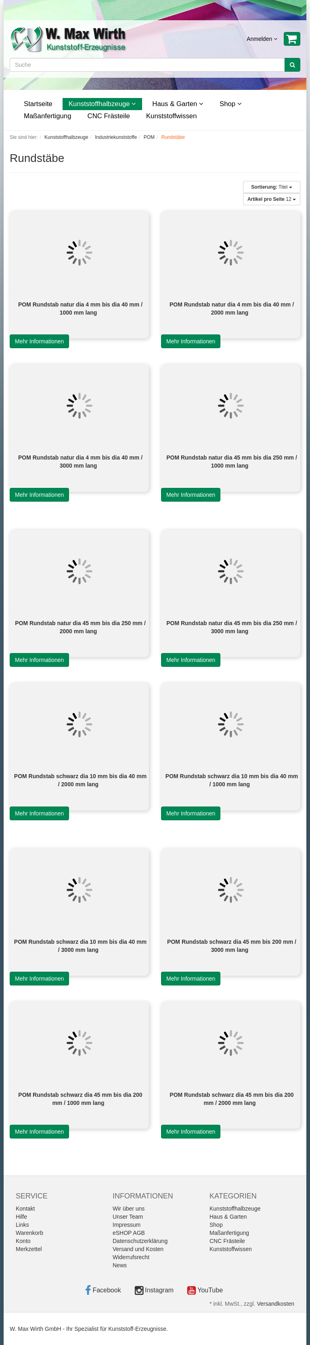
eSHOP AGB (129, 1233)
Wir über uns (129, 1208)
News (120, 1265)
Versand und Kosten (138, 1249)
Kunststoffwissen (171, 116)
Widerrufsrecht (131, 1257)
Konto (23, 1241)
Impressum (126, 1225)
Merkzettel (29, 1249)
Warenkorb (29, 1233)
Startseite (38, 104)
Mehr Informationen (39, 341)
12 (271, 199)
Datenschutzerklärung (140, 1241)
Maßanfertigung (47, 116)
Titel (271, 187)
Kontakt (25, 1208)
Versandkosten (275, 1303)
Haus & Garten (177, 104)
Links (22, 1225)
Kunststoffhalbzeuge (102, 104)
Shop (231, 104)
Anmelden (262, 39)
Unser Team (128, 1216)
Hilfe (21, 1216)
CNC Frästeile (109, 116)
